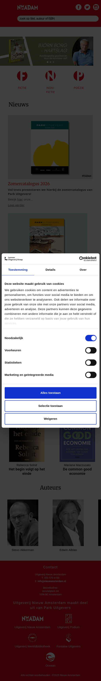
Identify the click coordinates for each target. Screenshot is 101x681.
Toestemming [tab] (18, 269)
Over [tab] (83, 269)
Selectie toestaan (50, 405)
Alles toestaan (50, 392)
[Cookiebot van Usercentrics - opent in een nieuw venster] (79, 258)
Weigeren (50, 418)
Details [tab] (51, 269)
